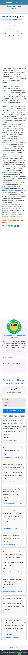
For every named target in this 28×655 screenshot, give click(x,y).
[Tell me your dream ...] (14, 357)
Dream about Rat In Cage (10, 440)
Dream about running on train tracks (11, 204)
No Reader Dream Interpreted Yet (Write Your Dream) (11, 19)
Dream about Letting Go (9, 613)
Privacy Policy (14, 647)
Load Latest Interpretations (14, 410)
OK (19, 653)
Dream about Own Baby (9, 482)
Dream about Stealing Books (11, 544)
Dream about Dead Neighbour (11, 637)
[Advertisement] (14, 53)
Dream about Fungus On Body (11, 572)
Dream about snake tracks (8, 106)
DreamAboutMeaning (14, 2)
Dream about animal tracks (8, 142)
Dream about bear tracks (8, 124)
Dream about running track (8, 172)
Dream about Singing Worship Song (12, 503)
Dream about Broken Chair (10, 528)
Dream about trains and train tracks (11, 190)
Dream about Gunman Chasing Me (12, 591)
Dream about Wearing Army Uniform (13, 457)
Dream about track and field (9, 156)
